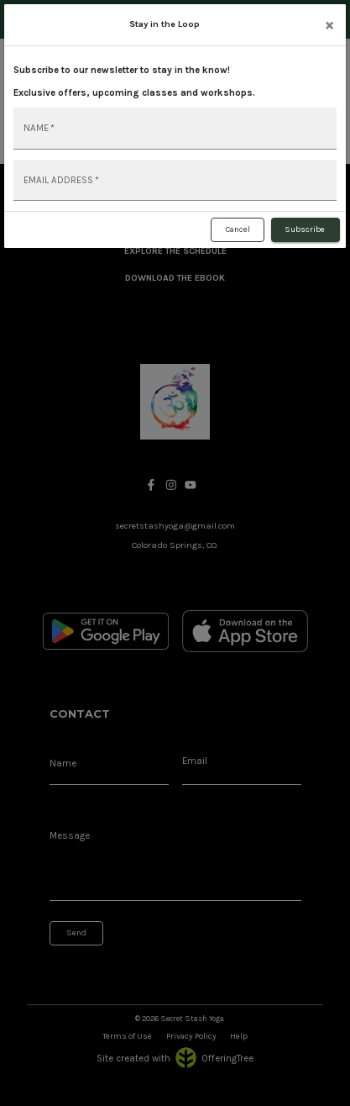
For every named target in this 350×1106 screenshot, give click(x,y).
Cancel (238, 230)
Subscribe (305, 230)
